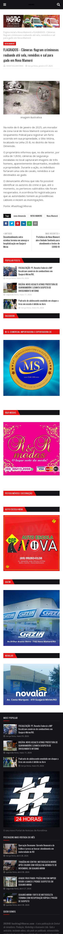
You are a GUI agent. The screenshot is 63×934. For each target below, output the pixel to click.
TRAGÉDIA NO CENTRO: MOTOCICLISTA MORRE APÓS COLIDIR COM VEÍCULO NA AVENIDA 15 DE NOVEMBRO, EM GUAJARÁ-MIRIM (37, 865)
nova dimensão (20, 215)
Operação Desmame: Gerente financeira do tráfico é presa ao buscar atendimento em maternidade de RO (36, 848)
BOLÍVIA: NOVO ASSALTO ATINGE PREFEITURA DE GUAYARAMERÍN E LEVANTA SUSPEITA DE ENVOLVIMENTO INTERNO (38, 287)
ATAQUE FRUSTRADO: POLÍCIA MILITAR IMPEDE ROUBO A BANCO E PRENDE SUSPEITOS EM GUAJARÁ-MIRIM (37, 881)
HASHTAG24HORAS (14, 66)
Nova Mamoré (24, 32)
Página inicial (9, 32)
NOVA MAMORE (36, 215)
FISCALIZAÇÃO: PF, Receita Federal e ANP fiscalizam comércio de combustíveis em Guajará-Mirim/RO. (35, 271)
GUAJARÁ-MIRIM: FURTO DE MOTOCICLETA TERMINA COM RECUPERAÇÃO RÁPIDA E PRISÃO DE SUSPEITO (37, 898)
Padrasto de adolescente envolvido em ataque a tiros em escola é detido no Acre (38, 302)
